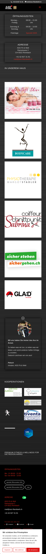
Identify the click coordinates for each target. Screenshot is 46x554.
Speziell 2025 (31, 33)
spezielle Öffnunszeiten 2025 (14, 482)
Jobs (28, 487)
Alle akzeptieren (33, 550)
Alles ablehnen (19, 550)
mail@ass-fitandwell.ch (23, 59)
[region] (21, 541)
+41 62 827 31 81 (17, 2)
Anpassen (7, 550)
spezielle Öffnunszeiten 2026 (14, 487)
